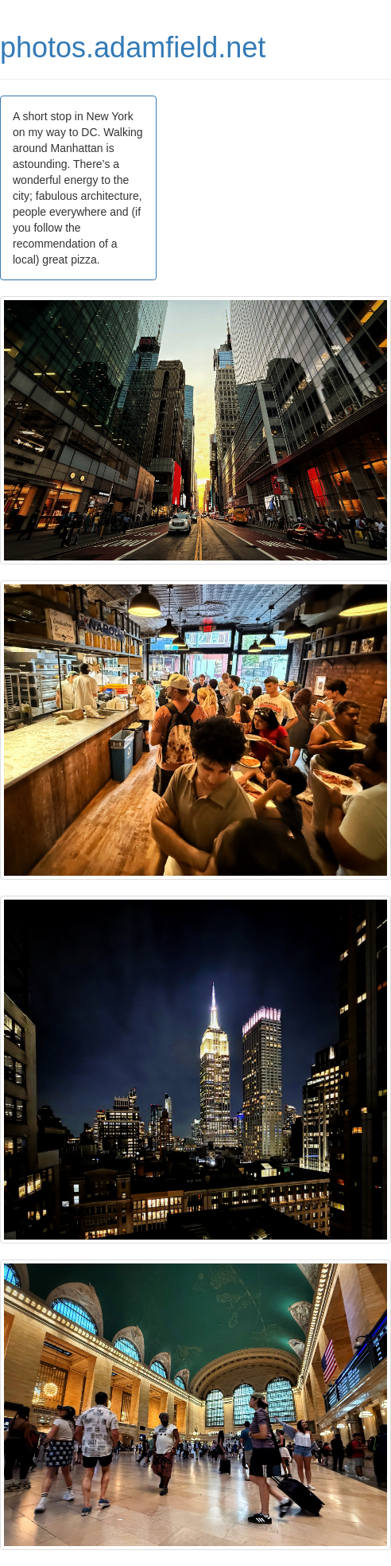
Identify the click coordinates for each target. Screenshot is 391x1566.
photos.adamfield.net (132, 47)
